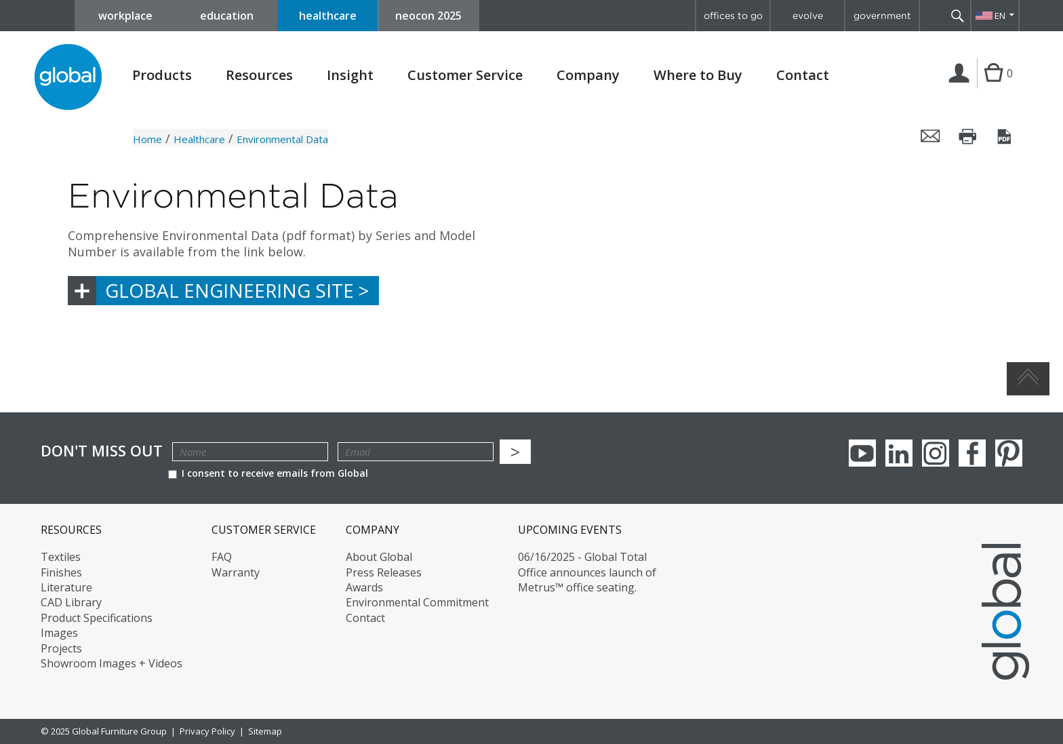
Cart (993, 86)
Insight (350, 75)
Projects (61, 648)
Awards (364, 587)
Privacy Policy (207, 731)
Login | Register (962, 87)
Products (162, 75)
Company (588, 75)
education (227, 15)
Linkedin (898, 453)
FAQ (222, 556)
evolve (808, 15)
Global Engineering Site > (237, 290)
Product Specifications (97, 617)
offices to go (733, 15)
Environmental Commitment (417, 602)
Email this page (931, 136)
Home (147, 139)
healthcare (328, 15)
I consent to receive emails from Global (268, 473)
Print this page (968, 136)
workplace (125, 15)
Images (59, 632)
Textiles (61, 556)
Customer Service (465, 75)
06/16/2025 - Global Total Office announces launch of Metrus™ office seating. (587, 572)
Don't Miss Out (102, 451)
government (882, 15)
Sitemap (265, 731)
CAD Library (71, 602)
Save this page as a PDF (1005, 136)
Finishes (61, 572)
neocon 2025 (428, 15)
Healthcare (199, 139)
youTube (862, 453)
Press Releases (384, 572)
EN (1000, 15)
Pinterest (1008, 453)
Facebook (972, 453)
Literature (66, 587)
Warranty (236, 572)
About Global (379, 556)
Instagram (935, 453)
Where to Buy (698, 75)
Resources (259, 75)
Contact (802, 75)
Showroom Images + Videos (111, 663)
